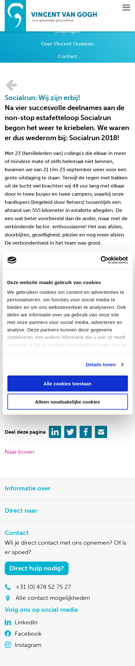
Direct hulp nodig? (36, 568)
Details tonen (101, 364)
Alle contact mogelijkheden (53, 597)
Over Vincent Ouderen (67, 44)
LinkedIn (26, 622)
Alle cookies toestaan (67, 383)
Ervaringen (67, 31)
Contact (67, 56)
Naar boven (19, 451)
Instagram (28, 644)
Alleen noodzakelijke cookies (67, 401)
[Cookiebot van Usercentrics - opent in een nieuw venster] (100, 260)
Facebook (28, 633)
